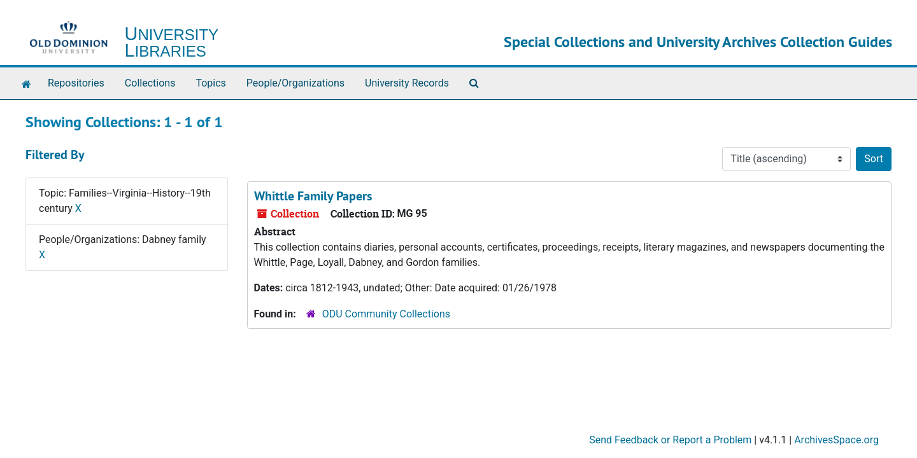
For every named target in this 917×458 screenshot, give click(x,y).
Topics (210, 83)
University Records (407, 83)
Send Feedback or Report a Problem (670, 440)
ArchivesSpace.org (836, 440)
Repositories (76, 83)
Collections (150, 83)
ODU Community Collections (386, 314)
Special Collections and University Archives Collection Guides (698, 42)
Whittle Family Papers (313, 196)
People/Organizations (295, 83)
